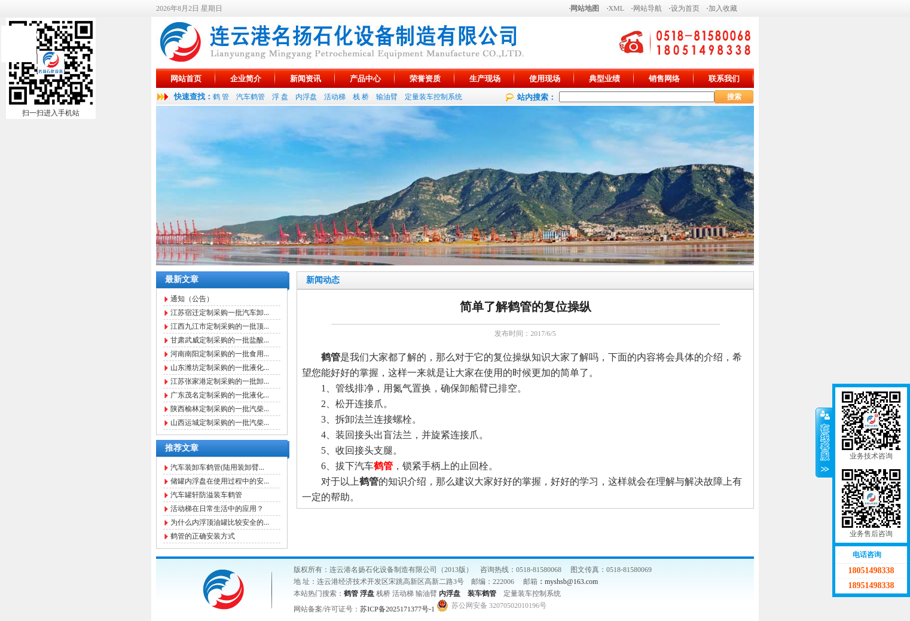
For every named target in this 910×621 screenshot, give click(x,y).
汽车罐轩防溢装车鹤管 (206, 495)
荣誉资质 (425, 78)
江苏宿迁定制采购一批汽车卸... (219, 312)
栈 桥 (361, 97)
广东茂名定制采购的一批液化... (219, 395)
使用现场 (544, 78)
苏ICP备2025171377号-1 (397, 609)
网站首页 (185, 78)
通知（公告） (191, 299)
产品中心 (365, 78)
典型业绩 (604, 78)
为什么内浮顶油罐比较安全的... (219, 522)
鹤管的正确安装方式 (202, 536)
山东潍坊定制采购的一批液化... (219, 367)
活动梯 (335, 97)
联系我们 (724, 78)
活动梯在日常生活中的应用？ (217, 508)
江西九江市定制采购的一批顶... (219, 326)
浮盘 (367, 593)
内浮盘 (306, 97)
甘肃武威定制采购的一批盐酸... (219, 340)
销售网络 (664, 78)
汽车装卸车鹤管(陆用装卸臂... (217, 467)
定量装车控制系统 (433, 97)
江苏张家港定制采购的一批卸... (219, 381)
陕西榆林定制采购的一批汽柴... (219, 409)
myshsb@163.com (571, 581)
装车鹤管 (482, 593)
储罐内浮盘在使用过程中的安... (219, 481)
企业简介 (245, 78)
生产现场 (484, 78)
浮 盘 (280, 97)
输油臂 (387, 97)
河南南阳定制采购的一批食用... (219, 354)
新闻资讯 (305, 78)
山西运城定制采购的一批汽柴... (219, 422)
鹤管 (351, 593)
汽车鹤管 (250, 97)
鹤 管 (221, 97)
